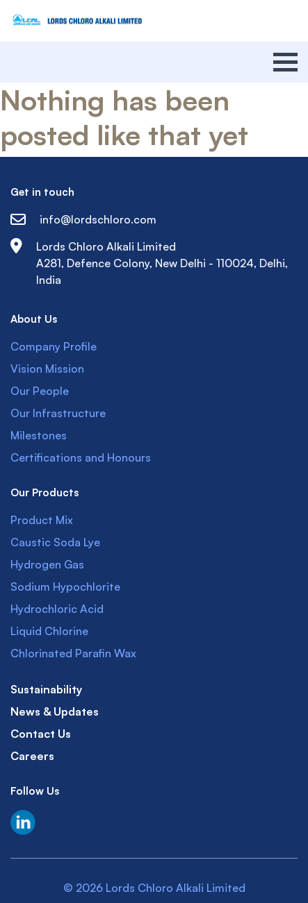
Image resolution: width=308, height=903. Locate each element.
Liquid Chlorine (49, 631)
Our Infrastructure (58, 413)
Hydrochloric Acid (57, 609)
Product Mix (41, 520)
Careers (32, 756)
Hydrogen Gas (47, 564)
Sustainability (46, 689)
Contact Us (40, 734)
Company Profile (53, 346)
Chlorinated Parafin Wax (73, 653)
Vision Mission (47, 368)
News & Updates (54, 711)
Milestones (38, 435)
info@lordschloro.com (83, 219)
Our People (39, 391)
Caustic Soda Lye (55, 542)
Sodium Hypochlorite (65, 586)
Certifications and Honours (80, 457)
